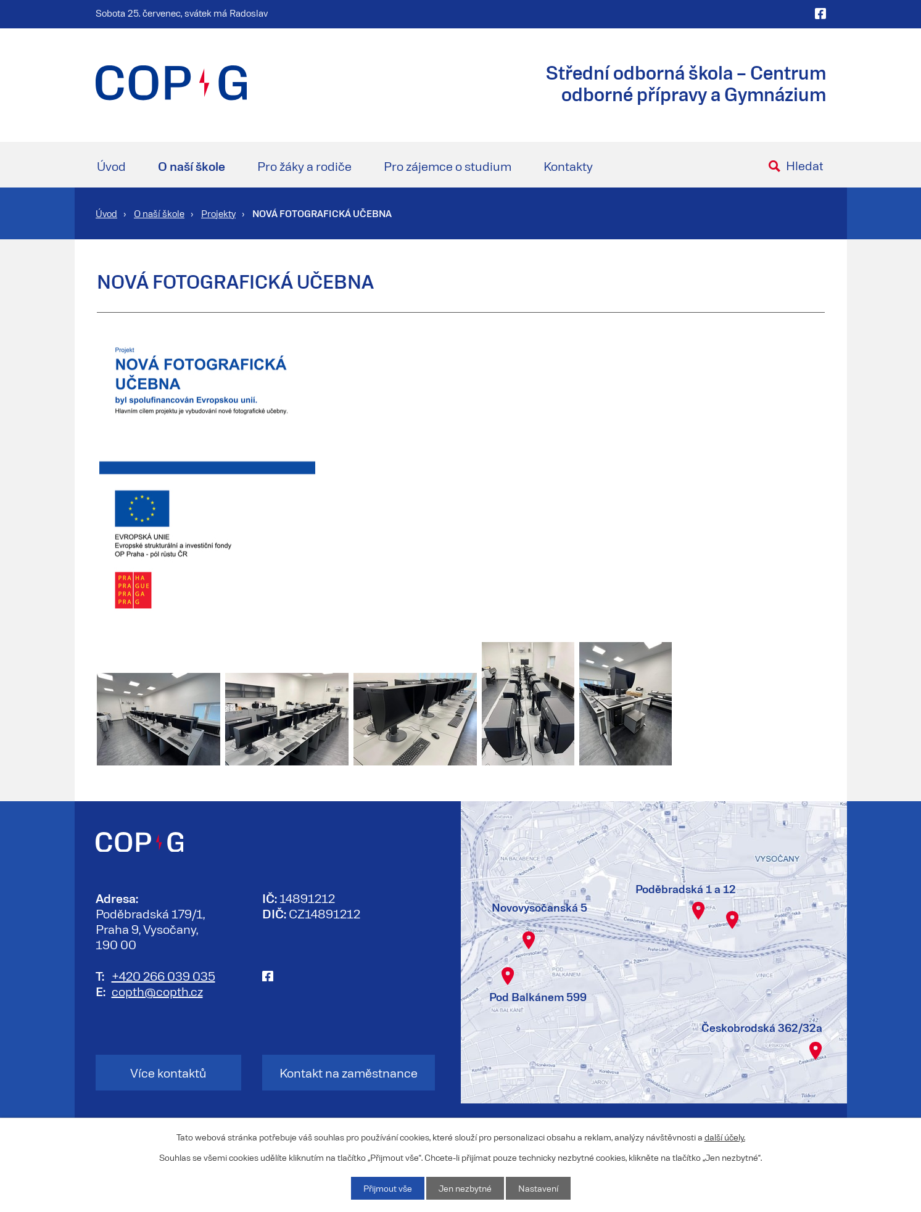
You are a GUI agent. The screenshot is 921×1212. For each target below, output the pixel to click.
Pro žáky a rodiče (304, 166)
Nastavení (538, 1188)
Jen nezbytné (465, 1188)
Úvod (111, 166)
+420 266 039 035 (163, 975)
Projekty (218, 213)
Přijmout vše (387, 1188)
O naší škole (191, 166)
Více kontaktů (168, 1072)
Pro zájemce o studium (447, 166)
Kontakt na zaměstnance (348, 1072)
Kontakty (568, 166)
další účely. (724, 1137)
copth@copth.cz (157, 991)
